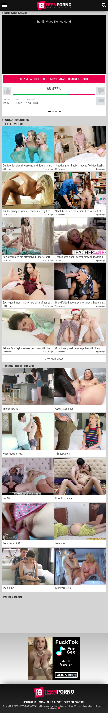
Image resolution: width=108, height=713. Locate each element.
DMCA (42, 702)
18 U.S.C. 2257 (54, 702)
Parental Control (74, 702)
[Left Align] (5, 5)
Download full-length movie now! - (54, 79)
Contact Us (29, 702)
